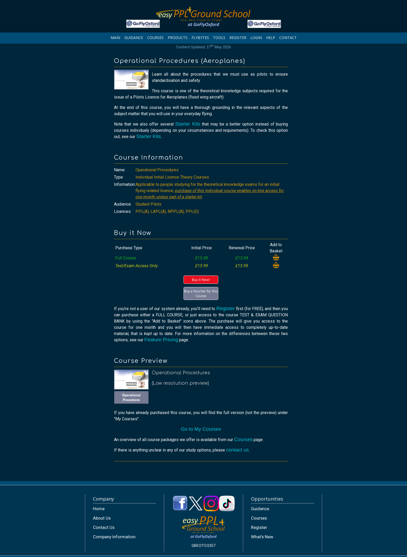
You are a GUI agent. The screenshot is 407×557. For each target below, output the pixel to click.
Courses (243, 439)
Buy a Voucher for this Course (201, 293)
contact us (237, 450)
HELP (270, 37)
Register (225, 308)
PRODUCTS (177, 37)
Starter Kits (187, 124)
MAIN (115, 37)
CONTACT (288, 37)
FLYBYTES (200, 37)
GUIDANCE (133, 37)
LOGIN (256, 37)
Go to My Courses (201, 429)
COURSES (155, 37)
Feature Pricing (161, 339)
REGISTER (237, 37)
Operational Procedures (131, 397)
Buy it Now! (201, 279)
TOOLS (219, 37)
